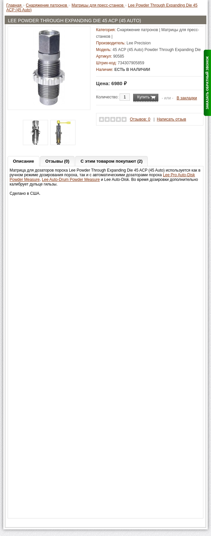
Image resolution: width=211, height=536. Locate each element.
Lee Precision (139, 43)
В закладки (187, 98)
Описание (23, 161)
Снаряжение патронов (137, 29)
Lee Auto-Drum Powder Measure (71, 179)
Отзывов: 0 (140, 119)
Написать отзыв (171, 119)
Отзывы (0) (57, 161)
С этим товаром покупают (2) (111, 161)
